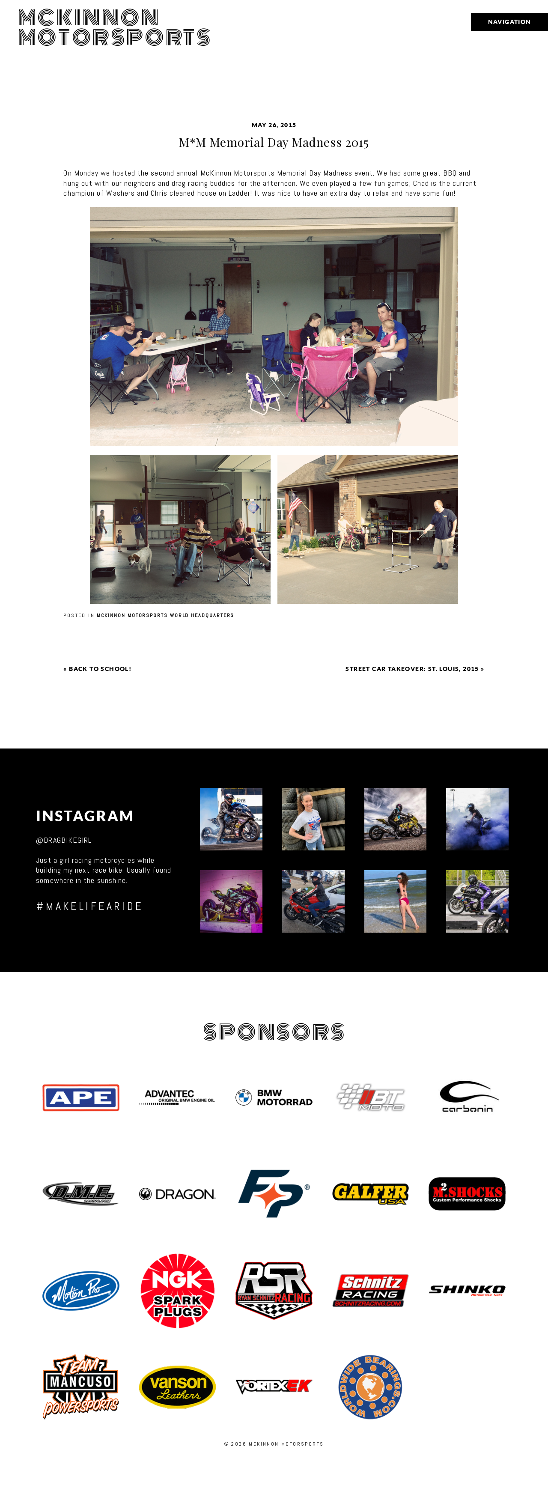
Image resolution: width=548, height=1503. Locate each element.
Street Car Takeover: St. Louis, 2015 (412, 668)
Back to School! (100, 668)
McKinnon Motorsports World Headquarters (165, 615)
